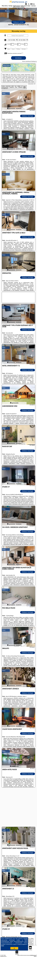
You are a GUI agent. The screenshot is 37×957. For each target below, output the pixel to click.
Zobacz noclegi (27, 116)
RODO (2, 945)
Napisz (35, 956)
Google (25, 938)
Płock (3, 93)
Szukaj (18, 58)
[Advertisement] (18, 807)
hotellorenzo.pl (18, 2)
